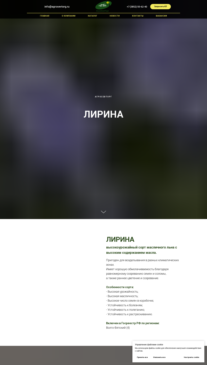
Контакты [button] (138, 16)
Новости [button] (115, 16)
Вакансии (161, 16)
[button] (160, 6)
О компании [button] (69, 16)
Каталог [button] (92, 16)
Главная (44, 16)
